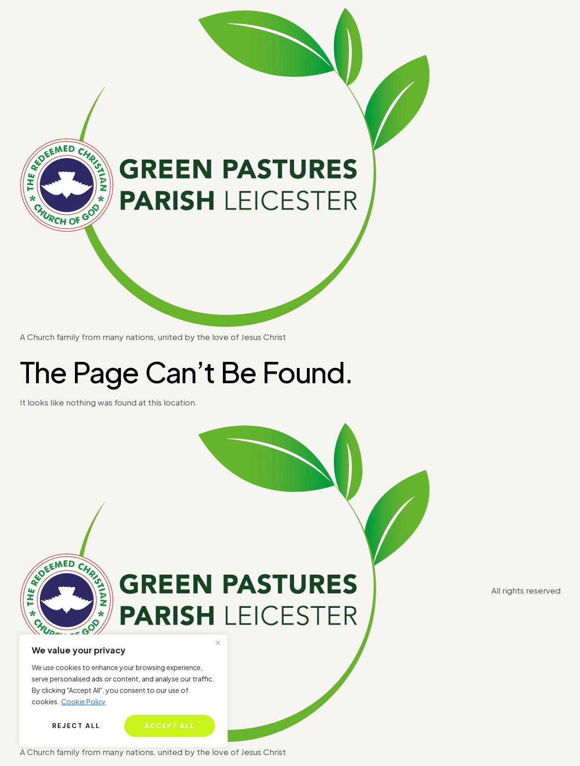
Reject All (76, 725)
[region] (123, 690)
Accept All (170, 725)
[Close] (217, 642)
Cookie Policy (83, 701)
